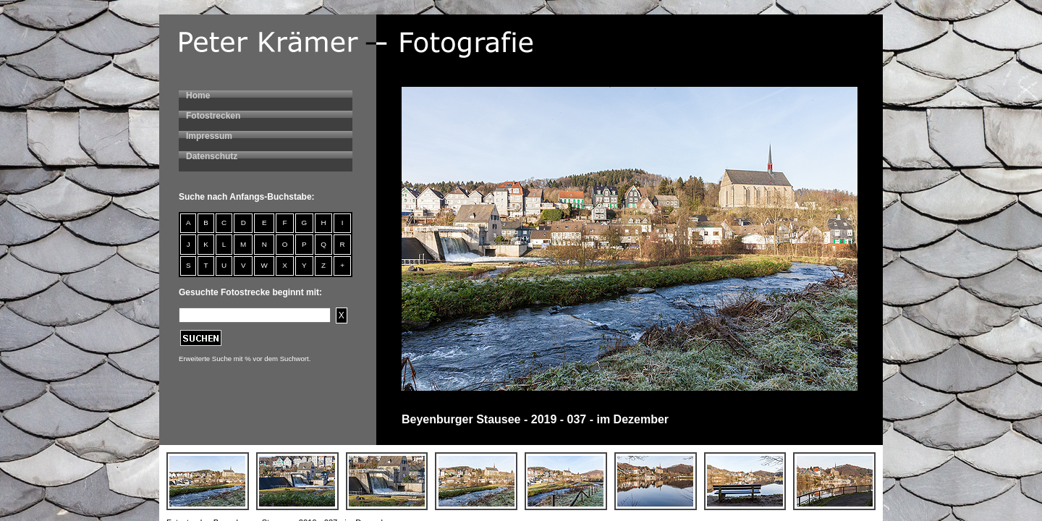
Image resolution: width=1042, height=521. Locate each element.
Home (198, 95)
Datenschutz (211, 156)
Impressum (209, 136)
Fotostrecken (213, 116)
